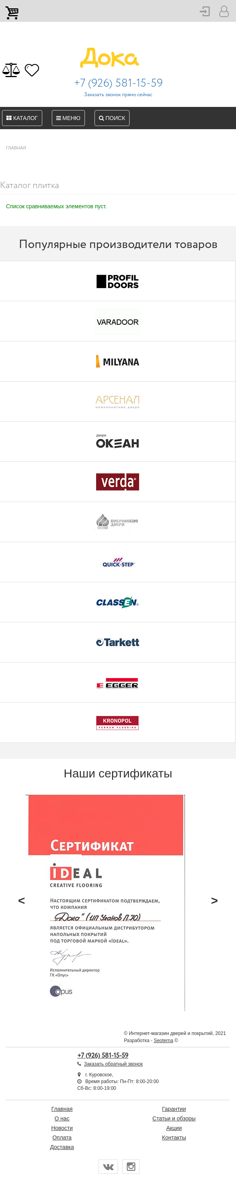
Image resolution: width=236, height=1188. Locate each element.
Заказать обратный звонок (113, 1064)
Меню (68, 118)
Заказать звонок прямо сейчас (118, 95)
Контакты (174, 1137)
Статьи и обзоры (173, 1118)
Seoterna (163, 1040)
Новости (62, 1128)
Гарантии (174, 1109)
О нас (62, 1118)
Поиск (112, 118)
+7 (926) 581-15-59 (118, 83)
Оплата (61, 1137)
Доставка (62, 1147)
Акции (174, 1128)
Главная (62, 1109)
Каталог (22, 118)
